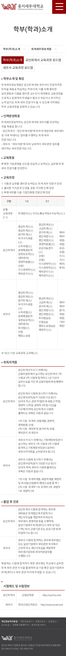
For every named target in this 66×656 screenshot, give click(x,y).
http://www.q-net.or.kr (52, 604)
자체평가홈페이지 (20, 625)
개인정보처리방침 (9, 621)
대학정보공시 (26, 621)
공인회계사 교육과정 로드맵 (43, 60)
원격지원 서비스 (38, 625)
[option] (14, 49)
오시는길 (5, 625)
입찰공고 (52, 621)
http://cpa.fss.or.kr (52, 595)
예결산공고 (40, 621)
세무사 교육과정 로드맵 (18, 68)
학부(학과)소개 (12, 60)
